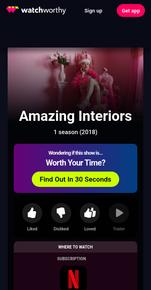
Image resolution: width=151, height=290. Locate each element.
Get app (131, 11)
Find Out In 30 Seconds (76, 179)
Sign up (93, 11)
